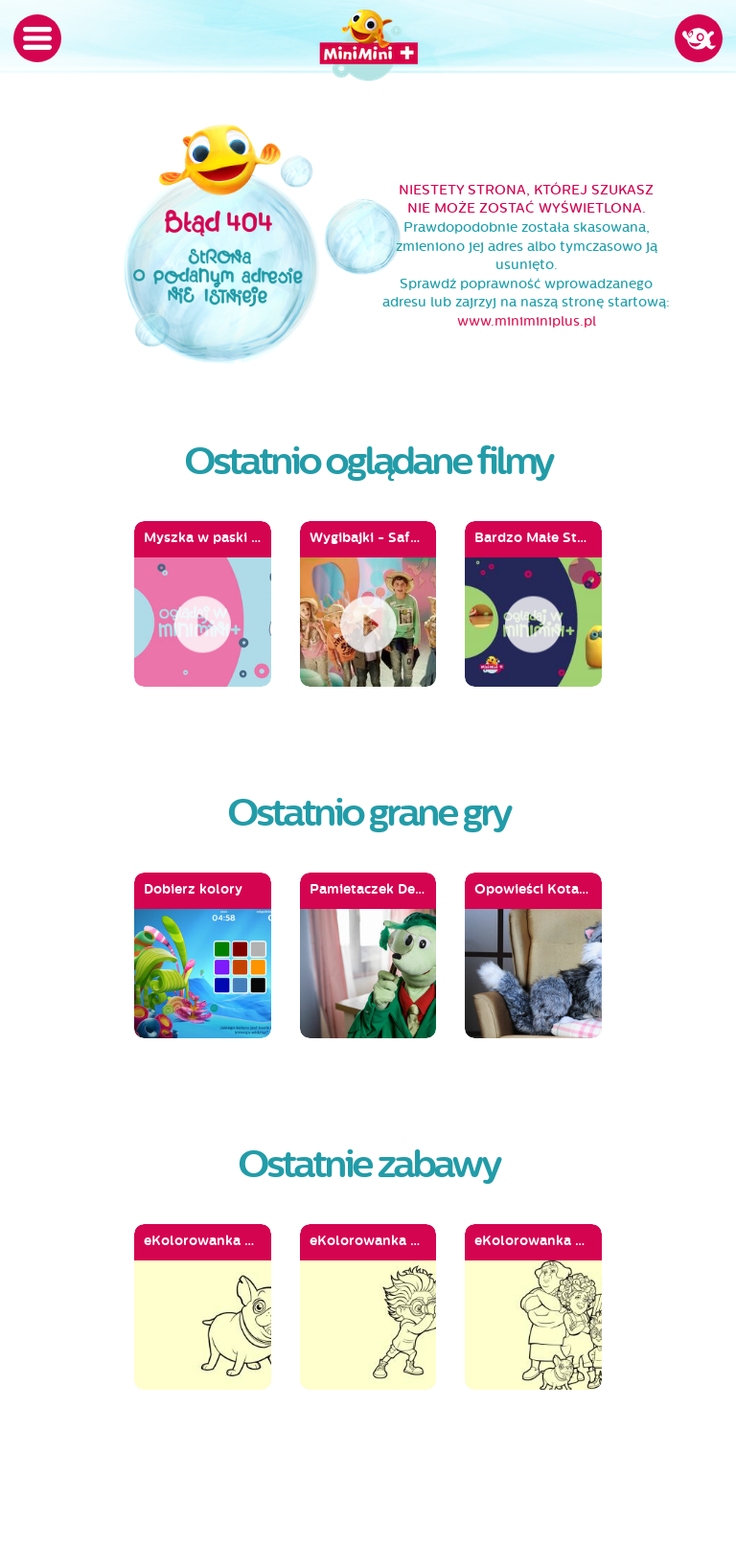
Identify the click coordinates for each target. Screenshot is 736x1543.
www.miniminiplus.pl (526, 321)
